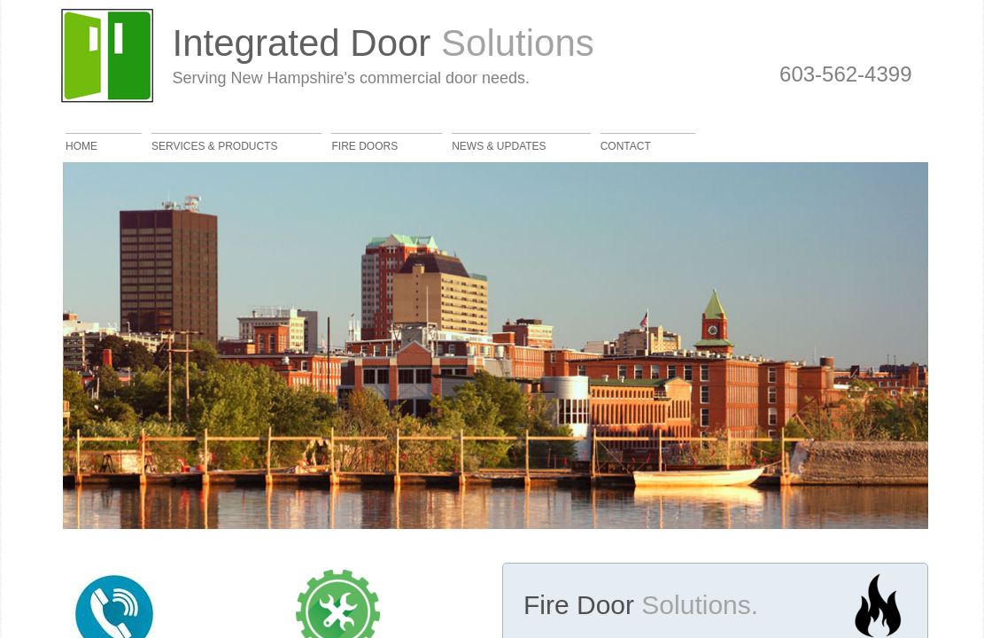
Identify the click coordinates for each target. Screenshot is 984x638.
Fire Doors (364, 146)
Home (81, 146)
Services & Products (214, 146)
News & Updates (499, 146)
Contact (625, 146)
